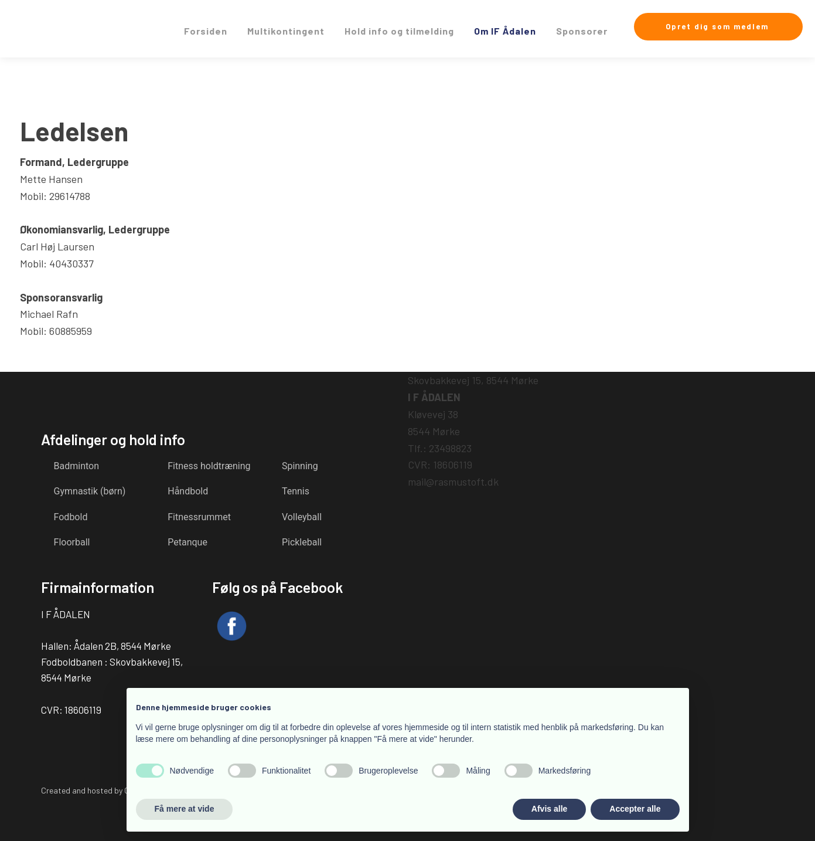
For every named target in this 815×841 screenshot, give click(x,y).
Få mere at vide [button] (184, 808)
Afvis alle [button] (549, 808)
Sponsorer (582, 30)
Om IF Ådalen (505, 30)
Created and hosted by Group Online (105, 790)
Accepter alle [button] (634, 808)
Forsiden (205, 30)
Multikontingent (286, 30)
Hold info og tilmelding (399, 30)
